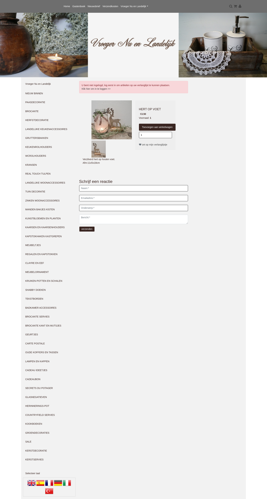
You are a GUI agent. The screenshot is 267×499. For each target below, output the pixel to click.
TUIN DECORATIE (35, 191)
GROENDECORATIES (37, 432)
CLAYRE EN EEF (34, 263)
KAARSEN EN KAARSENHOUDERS (45, 227)
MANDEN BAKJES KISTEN (40, 209)
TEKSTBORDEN (34, 298)
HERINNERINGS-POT (37, 406)
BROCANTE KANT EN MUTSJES (43, 325)
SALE (28, 441)
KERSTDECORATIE (36, 450)
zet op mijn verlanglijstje (153, 144)
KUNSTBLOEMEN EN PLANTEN (43, 218)
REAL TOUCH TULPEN (38, 173)
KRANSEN (31, 164)
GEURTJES (31, 334)
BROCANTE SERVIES (37, 316)
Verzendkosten (110, 6)
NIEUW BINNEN (34, 93)
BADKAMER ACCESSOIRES (41, 307)
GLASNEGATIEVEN (36, 397)
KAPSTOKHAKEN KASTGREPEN (43, 236)
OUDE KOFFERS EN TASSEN (41, 352)
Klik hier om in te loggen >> (96, 88)
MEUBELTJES (33, 245)
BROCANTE (32, 111)
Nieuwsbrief (94, 6)
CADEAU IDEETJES (36, 370)
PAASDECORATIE (35, 102)
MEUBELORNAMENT (37, 272)
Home (67, 6)
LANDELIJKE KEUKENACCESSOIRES (46, 129)
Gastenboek (78, 6)
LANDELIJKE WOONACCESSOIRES (45, 182)
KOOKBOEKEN (33, 423)
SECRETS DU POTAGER (39, 388)
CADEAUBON (33, 379)
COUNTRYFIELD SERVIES (40, 415)
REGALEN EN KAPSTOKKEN (41, 254)
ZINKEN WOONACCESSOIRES (42, 200)
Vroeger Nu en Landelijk (133, 6)
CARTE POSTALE (35, 343)
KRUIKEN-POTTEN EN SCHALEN (43, 281)
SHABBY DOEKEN (35, 290)
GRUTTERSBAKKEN (36, 138)
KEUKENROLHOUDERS (38, 147)
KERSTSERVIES (34, 459)
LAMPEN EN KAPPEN (37, 361)
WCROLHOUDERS (35, 155)
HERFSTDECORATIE (37, 120)
